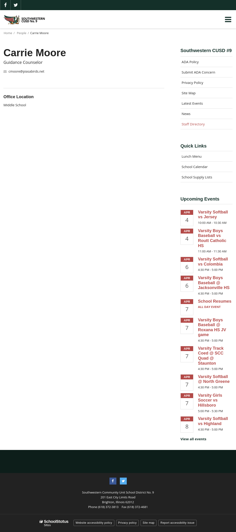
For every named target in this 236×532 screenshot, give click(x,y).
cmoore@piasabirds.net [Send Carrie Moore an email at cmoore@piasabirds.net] (26, 71)
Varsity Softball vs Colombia (213, 261)
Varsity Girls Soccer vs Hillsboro (210, 400)
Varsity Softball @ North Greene (214, 379)
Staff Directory (193, 124)
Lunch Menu (192, 156)
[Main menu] (228, 19)
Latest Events (192, 103)
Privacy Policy (192, 82)
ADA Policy (190, 61)
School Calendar (195, 166)
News (186, 113)
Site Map (189, 93)
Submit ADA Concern (198, 72)
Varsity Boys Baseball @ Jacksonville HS (214, 282)
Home (8, 33)
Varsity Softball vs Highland (213, 421)
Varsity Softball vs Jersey (213, 214)
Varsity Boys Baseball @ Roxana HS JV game (212, 327)
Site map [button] (148, 522)
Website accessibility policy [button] (94, 522)
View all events (193, 439)
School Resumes (214, 301)
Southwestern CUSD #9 (206, 50)
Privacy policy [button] (127, 522)
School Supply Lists (197, 177)
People (21, 33)
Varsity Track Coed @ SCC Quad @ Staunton (211, 356)
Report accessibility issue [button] (177, 522)
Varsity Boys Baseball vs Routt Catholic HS (212, 238)
